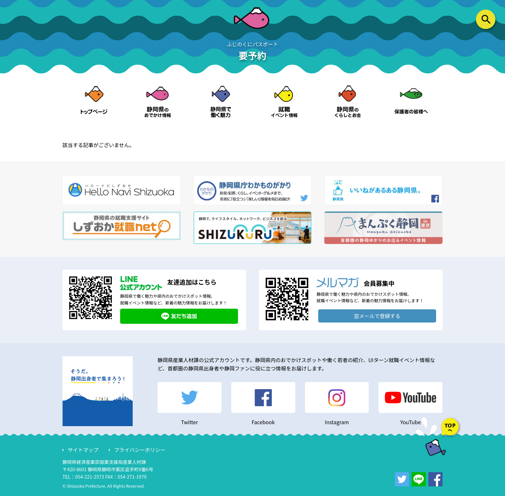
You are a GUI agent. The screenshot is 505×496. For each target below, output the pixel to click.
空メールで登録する (377, 316)
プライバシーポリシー (140, 450)
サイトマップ (83, 450)
